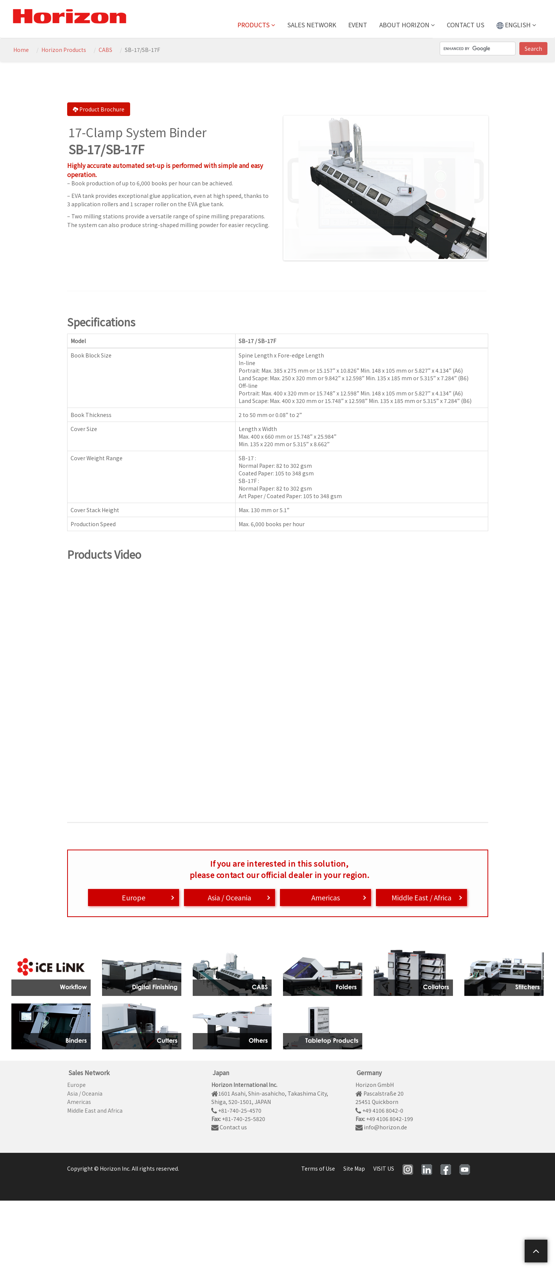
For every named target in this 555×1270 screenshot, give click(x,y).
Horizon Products (63, 49)
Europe (133, 897)
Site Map (354, 1168)
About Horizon (407, 24)
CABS (105, 49)
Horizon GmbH (374, 1084)
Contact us (465, 24)
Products (256, 24)
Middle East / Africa (421, 897)
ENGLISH (516, 24)
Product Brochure (98, 109)
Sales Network (311, 24)
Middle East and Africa (95, 1110)
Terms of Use (318, 1168)
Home (21, 49)
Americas (325, 897)
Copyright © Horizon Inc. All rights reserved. (123, 1168)
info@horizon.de (381, 1127)
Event (357, 24)
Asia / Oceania (229, 897)
